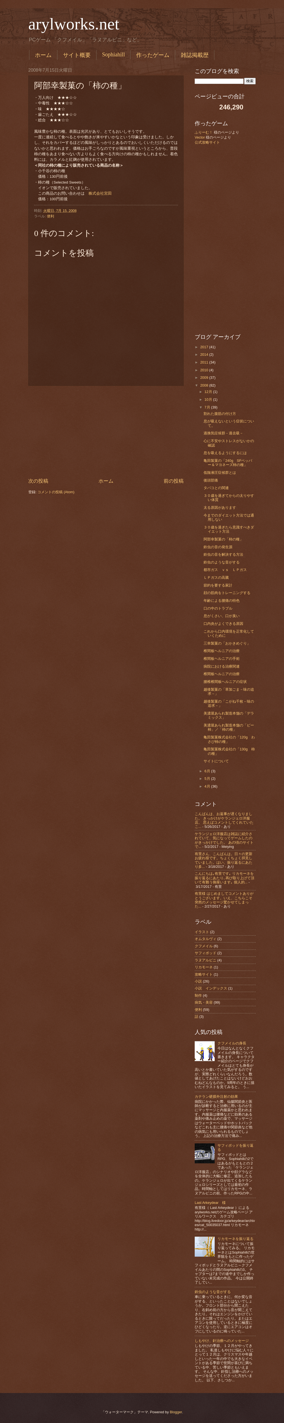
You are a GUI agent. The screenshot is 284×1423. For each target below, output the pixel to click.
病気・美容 (204, 1002)
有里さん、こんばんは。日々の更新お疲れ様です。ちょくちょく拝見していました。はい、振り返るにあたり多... (223, 860)
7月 (207, 407)
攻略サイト (204, 974)
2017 (204, 347)
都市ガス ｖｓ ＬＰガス (225, 570)
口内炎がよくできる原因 (223, 624)
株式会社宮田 (100, 193)
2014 (204, 354)
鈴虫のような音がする (222, 562)
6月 (207, 771)
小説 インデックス (211, 988)
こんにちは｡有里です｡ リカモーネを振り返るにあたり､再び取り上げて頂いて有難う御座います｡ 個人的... (224, 877)
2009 (204, 377)
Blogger (176, 1412)
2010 (204, 370)
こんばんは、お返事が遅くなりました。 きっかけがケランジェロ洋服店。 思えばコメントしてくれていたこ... (224, 820)
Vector (200, 137)
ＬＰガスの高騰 (216, 577)
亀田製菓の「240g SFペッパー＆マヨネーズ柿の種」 (228, 463)
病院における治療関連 (222, 666)
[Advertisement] (106, 431)
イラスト (202, 932)
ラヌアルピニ (205, 960)
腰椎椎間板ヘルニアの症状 (225, 682)
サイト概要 (77, 55)
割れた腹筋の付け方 (220, 414)
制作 (198, 995)
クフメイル (204, 946)
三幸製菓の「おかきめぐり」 (227, 643)
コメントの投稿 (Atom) (55, 492)
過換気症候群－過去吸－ (223, 433)
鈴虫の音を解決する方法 (223, 554)
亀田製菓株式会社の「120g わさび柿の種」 (229, 739)
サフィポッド (205, 953)
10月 (208, 399)
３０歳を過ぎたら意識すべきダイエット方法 (229, 529)
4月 (207, 786)
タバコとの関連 (216, 488)
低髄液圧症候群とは (220, 472)
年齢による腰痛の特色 (222, 600)
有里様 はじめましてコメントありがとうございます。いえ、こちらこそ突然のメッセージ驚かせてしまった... (224, 899)
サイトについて (216, 761)
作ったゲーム (152, 55)
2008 (204, 385)
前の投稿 (174, 481)
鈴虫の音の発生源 (218, 547)
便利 (50, 216)
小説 (198, 981)
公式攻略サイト (207, 142)
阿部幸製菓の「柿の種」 (223, 539)
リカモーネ (204, 967)
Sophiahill (113, 54)
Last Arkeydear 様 (210, 1203)
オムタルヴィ (205, 939)
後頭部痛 (211, 480)
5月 (207, 778)
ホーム (43, 55)
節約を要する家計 (218, 585)
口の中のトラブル (218, 608)
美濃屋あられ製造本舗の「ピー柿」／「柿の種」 (229, 727)
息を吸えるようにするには (225, 453)
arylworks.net (73, 24)
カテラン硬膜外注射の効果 (216, 1096)
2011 (204, 362)
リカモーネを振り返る (235, 1239)
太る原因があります (220, 507)
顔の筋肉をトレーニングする (227, 593)
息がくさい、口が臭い (222, 616)
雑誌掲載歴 (195, 55)
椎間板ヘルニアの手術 (222, 659)
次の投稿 (38, 481)
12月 (208, 392)
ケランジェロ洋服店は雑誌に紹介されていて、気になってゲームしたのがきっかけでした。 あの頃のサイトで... (224, 840)
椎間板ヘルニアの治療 (222, 651)
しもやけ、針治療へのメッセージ (222, 1341)
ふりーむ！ (204, 132)
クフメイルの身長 (231, 1043)
